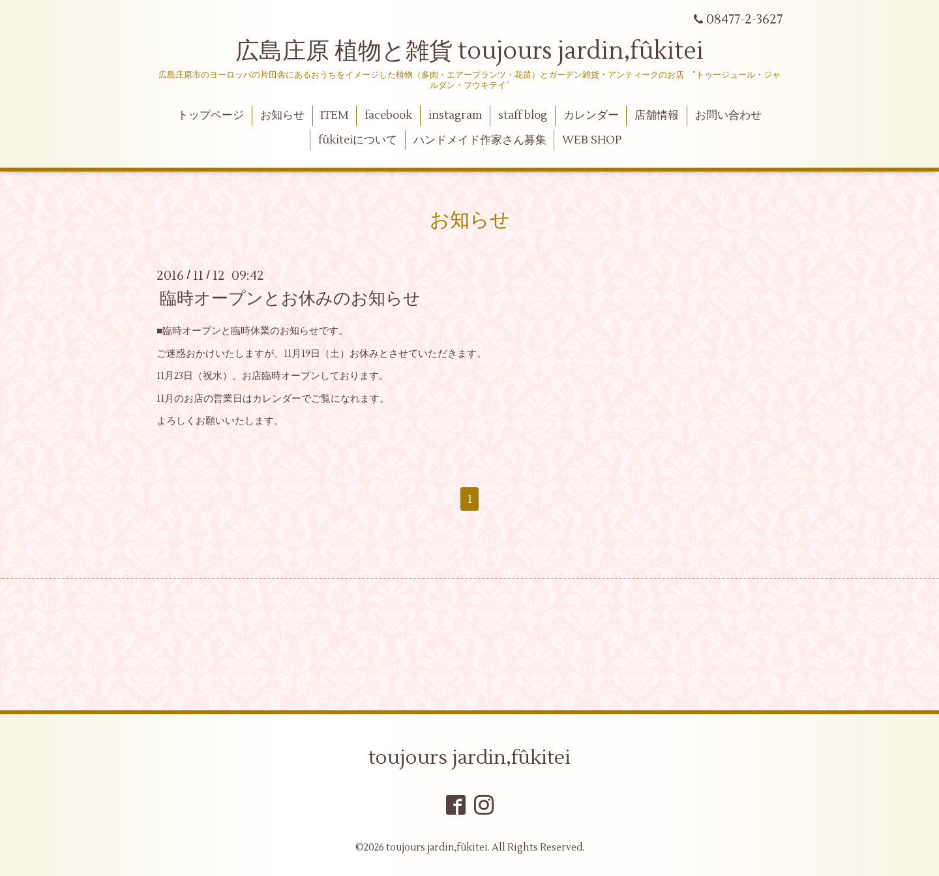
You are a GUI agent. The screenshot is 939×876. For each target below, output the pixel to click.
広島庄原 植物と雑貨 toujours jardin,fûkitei (469, 52)
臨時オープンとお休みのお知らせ (290, 299)
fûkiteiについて (357, 140)
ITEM (334, 115)
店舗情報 (656, 115)
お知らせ (282, 115)
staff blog (522, 115)
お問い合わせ (728, 115)
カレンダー (591, 115)
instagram (455, 115)
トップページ (210, 115)
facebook (388, 115)
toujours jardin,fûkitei (469, 757)
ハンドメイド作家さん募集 (479, 140)
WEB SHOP (591, 140)
